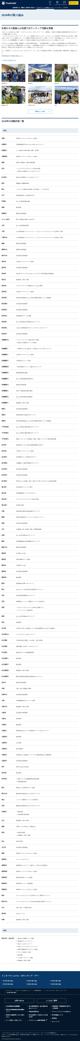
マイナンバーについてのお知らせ (61, 1011)
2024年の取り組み (8, 980)
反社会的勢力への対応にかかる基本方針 (38, 1016)
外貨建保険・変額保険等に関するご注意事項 (61, 1007)
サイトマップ (55, 1021)
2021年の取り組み (8, 984)
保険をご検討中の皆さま (28, 7)
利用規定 (54, 1018)
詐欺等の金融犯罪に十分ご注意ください (15, 1016)
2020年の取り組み (32, 984)
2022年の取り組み (56, 980)
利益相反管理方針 (34, 1011)
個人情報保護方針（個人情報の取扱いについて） (38, 1007)
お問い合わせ (19, 1001)
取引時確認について (57, 1015)
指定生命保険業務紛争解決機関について (15, 1010)
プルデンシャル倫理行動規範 (37, 1020)
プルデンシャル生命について (45, 7)
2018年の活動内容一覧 (9, 60)
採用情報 (65, 7)
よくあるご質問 (51, 1001)
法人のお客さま (58, 7)
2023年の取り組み (32, 980)
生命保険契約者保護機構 (13, 1006)
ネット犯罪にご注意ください (14, 1020)
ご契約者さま (16, 7)
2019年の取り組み (56, 984)
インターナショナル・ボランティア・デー (20, 976)
